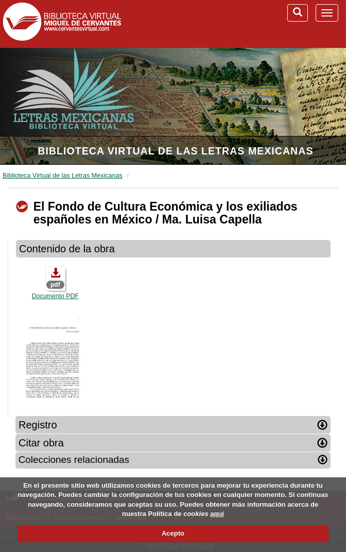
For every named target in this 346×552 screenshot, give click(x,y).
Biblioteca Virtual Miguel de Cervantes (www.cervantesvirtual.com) (62, 24)
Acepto (173, 533)
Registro (173, 424)
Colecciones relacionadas (173, 459)
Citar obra (173, 443)
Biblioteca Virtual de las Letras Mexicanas (175, 151)
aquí (217, 514)
